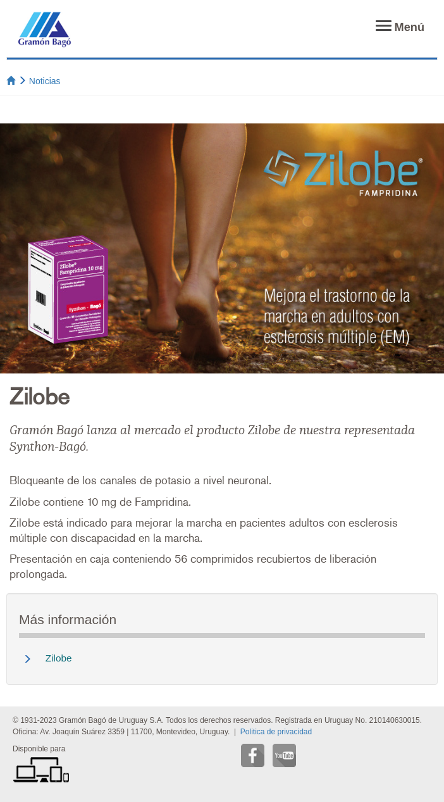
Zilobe (59, 658)
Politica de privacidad (276, 731)
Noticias (45, 81)
